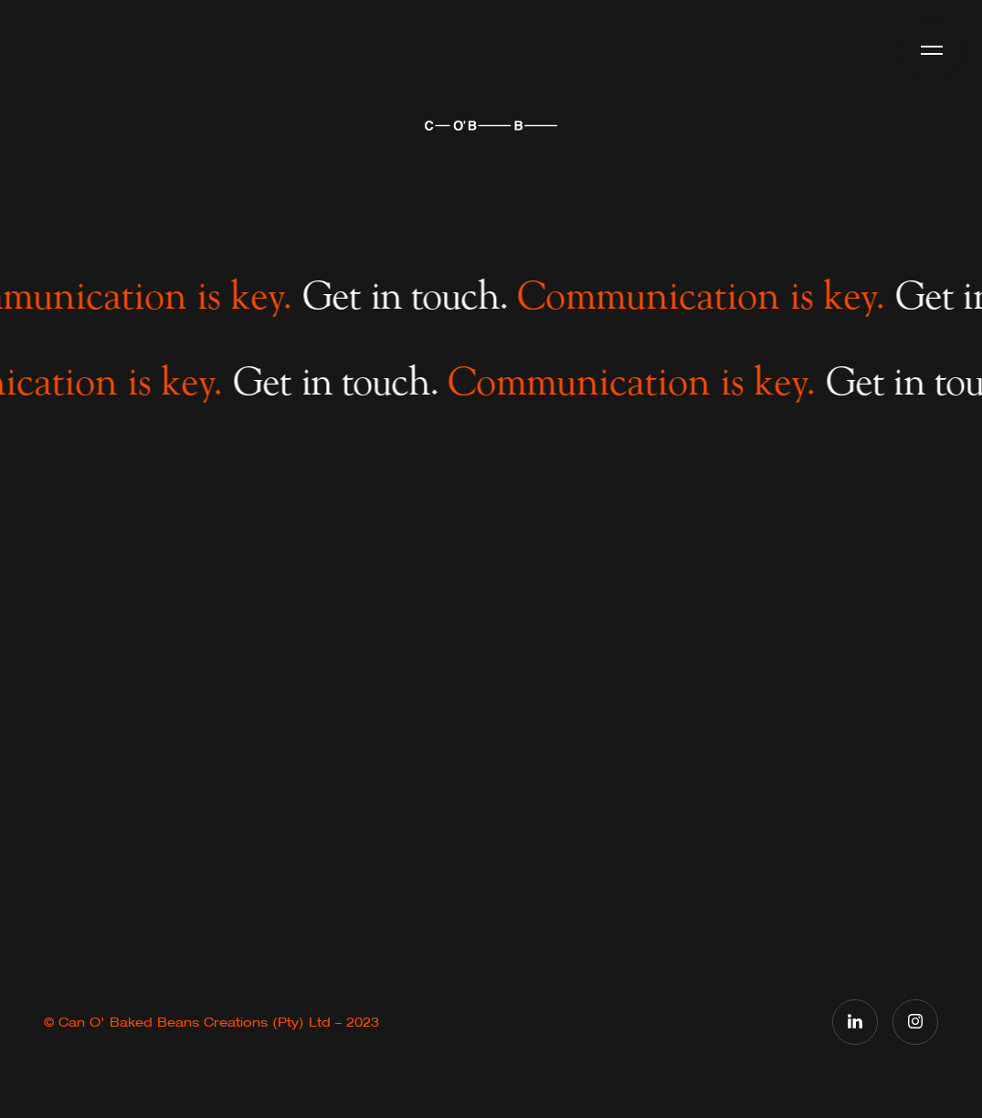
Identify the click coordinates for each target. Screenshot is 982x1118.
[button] (932, 50)
